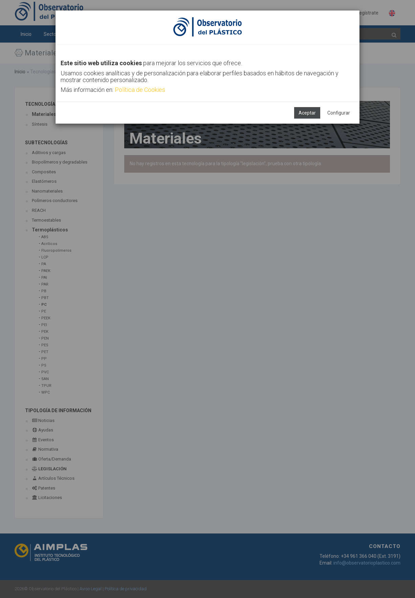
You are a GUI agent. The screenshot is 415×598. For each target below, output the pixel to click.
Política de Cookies (140, 89)
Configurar (338, 113)
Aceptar (307, 113)
